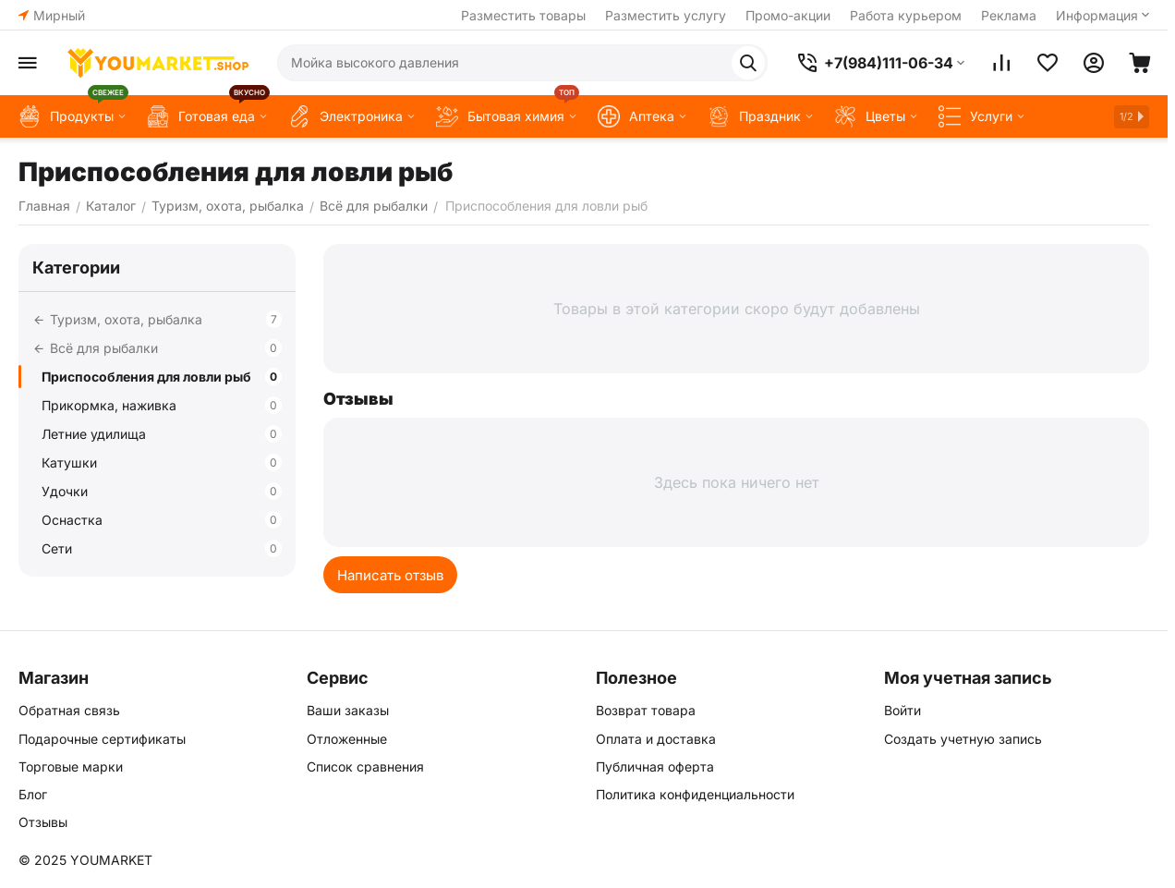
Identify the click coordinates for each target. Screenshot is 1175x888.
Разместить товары (523, 15)
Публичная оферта (655, 766)
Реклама (1008, 15)
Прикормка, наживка (162, 405)
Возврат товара (646, 710)
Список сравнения (365, 766)
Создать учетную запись (963, 739)
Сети (162, 548)
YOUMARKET (111, 860)
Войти (902, 710)
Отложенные (347, 739)
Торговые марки (70, 766)
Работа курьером (906, 15)
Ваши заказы (348, 710)
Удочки (162, 491)
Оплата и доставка (656, 739)
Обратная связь (69, 710)
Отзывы (42, 822)
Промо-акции (787, 15)
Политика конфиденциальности (695, 794)
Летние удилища (162, 434)
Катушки (162, 462)
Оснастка (162, 520)
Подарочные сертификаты (102, 739)
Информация (1097, 15)
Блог (32, 794)
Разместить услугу (665, 15)
